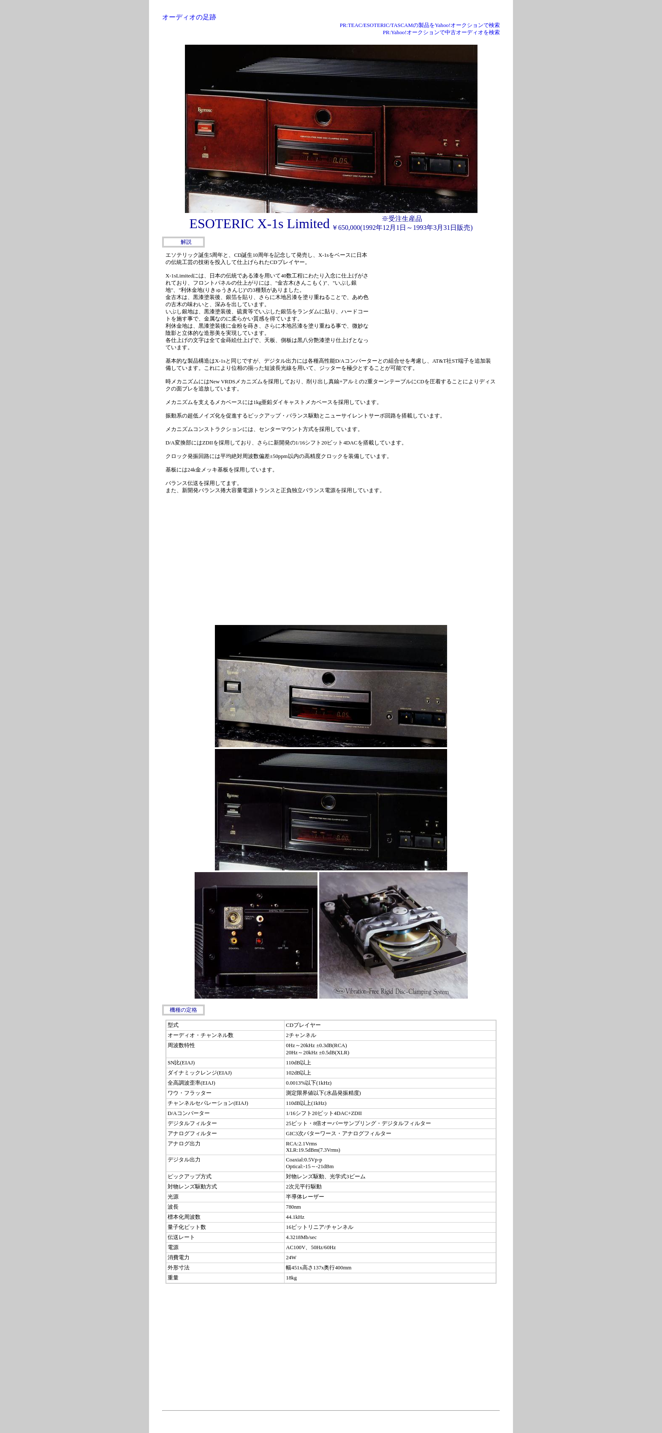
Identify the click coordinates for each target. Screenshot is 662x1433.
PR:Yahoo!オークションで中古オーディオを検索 (441, 32)
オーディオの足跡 (189, 17)
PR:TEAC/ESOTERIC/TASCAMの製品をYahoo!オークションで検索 (420, 25)
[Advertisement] (436, 302)
